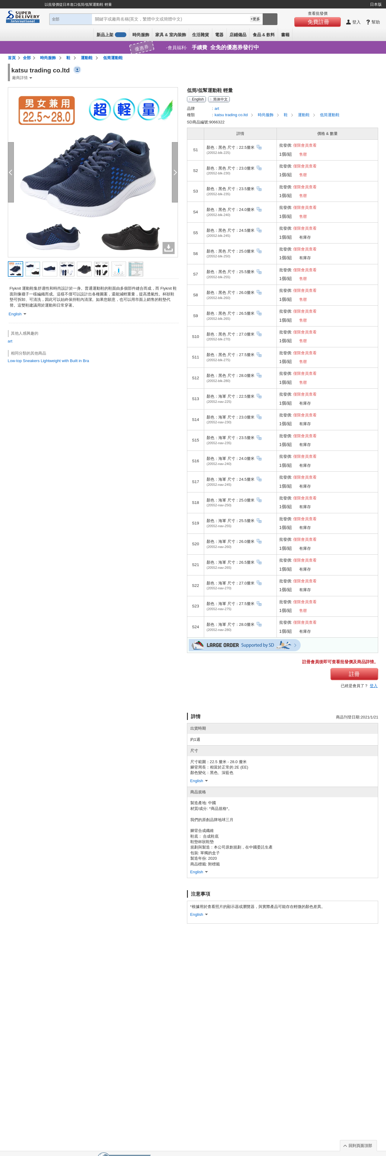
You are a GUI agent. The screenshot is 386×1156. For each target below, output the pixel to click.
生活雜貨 (200, 34)
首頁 (12, 58)
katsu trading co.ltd (231, 115)
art (10, 341)
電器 (219, 34)
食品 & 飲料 (264, 34)
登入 (374, 685)
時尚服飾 (140, 34)
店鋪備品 (237, 34)
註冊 (354, 674)
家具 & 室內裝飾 (170, 34)
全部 (27, 58)
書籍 (285, 34)
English (198, 99)
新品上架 (111, 34)
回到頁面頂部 (360, 1145)
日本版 (376, 4)
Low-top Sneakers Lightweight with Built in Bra (48, 360)
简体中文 (220, 99)
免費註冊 (318, 22)
